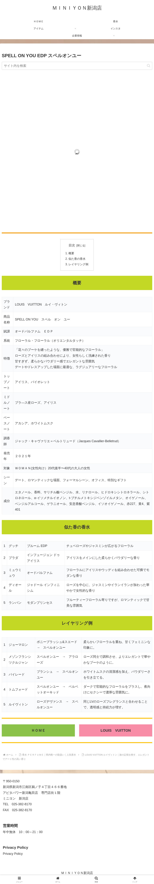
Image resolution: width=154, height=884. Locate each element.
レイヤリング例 (78, 265)
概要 (71, 253)
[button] (148, 66)
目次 (72, 245)
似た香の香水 (77, 259)
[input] (77, 66)
